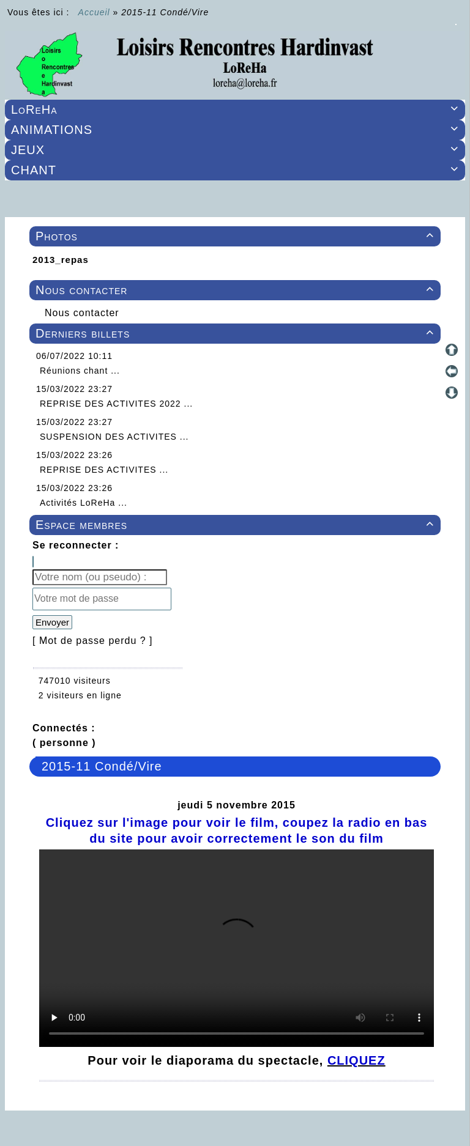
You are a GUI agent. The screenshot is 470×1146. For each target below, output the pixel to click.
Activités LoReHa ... (83, 503)
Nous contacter (236, 290)
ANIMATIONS (236, 129)
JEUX (236, 150)
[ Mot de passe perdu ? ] (92, 640)
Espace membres (236, 524)
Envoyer (52, 622)
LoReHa (236, 109)
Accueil (94, 12)
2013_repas (60, 259)
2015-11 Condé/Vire (102, 766)
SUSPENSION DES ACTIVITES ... (114, 437)
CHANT (236, 170)
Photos (236, 236)
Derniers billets (236, 333)
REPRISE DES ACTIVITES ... (104, 470)
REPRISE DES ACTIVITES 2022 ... (116, 403)
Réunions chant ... (80, 370)
